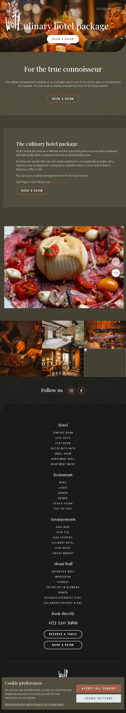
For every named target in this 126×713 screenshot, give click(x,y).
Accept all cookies (99, 688)
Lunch (63, 487)
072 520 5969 (105, 8)
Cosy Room (63, 443)
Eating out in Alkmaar (63, 587)
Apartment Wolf (63, 459)
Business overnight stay (63, 597)
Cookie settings (98, 698)
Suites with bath (63, 448)
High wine (63, 527)
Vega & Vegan (63, 503)
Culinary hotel (63, 542)
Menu (63, 482)
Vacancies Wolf (63, 571)
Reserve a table (63, 634)
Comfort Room (63, 432)
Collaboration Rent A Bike (63, 603)
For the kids (63, 508)
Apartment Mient (63, 464)
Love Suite (63, 438)
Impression (63, 577)
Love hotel (63, 548)
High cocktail (63, 537)
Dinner (63, 493)
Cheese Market (63, 553)
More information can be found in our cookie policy (34, 704)
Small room (63, 453)
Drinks (63, 498)
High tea (63, 532)
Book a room (63, 39)
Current (63, 582)
